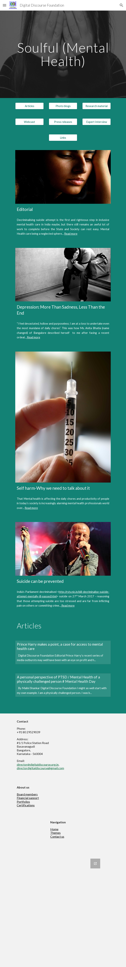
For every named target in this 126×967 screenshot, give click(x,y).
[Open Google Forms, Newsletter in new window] (95, 863)
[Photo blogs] (63, 106)
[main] (63, 54)
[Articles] (29, 106)
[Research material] (96, 106)
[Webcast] (29, 121)
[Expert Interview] (96, 121)
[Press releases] (63, 121)
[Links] (63, 137)
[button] (4, 5)
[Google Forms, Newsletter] (63, 910)
